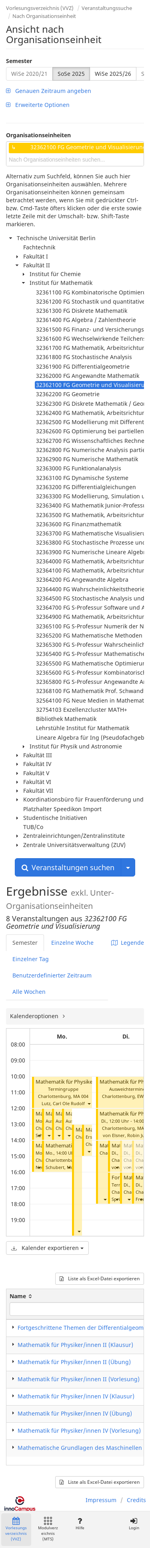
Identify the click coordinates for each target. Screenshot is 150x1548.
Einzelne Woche (72, 942)
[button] (89, 1103)
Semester (19, 61)
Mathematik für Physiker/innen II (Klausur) (75, 1345)
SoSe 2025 (71, 73)
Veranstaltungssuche (107, 8)
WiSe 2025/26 (113, 73)
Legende (127, 942)
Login (134, 1523)
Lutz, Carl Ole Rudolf (63, 1103)
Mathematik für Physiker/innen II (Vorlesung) (79, 1379)
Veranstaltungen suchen (68, 867)
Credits (136, 1500)
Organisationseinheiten (38, 135)
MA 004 (80, 1096)
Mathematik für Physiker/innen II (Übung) (74, 1362)
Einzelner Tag (30, 959)
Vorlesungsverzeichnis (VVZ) (40, 8)
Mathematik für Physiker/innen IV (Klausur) (76, 1396)
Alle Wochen (29, 991)
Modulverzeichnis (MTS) (48, 1529)
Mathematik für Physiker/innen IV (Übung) (75, 1413)
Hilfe (80, 1523)
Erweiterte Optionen (38, 105)
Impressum (101, 1500)
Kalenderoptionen (35, 1016)
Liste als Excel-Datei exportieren (100, 1278)
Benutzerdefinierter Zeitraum (52, 975)
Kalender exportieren (47, 1248)
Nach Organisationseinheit (44, 16)
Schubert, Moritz (63, 1167)
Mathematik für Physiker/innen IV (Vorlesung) (91, 1081)
